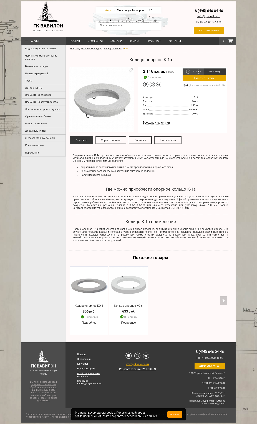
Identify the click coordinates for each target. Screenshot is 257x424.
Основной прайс (86, 368)
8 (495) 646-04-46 (209, 11)
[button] (131, 70)
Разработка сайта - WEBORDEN (137, 369)
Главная (75, 41)
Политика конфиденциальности (89, 382)
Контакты (175, 41)
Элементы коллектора (38, 94)
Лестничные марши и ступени (42, 109)
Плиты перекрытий (36, 73)
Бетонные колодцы (36, 66)
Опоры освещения (36, 123)
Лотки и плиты (33, 87)
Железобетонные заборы (40, 138)
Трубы (28, 80)
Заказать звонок (208, 30)
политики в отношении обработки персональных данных (43, 387)
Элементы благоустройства (41, 102)
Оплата (134, 41)
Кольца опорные (113, 48)
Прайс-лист (154, 41)
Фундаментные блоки (38, 116)
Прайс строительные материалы (88, 374)
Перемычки (32, 152)
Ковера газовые (34, 145)
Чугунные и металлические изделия (41, 57)
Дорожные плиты (35, 130)
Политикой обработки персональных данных (126, 416)
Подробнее (89, 323)
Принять (174, 414)
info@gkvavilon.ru (208, 16)
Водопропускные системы (40, 48)
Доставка (116, 41)
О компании (95, 41)
